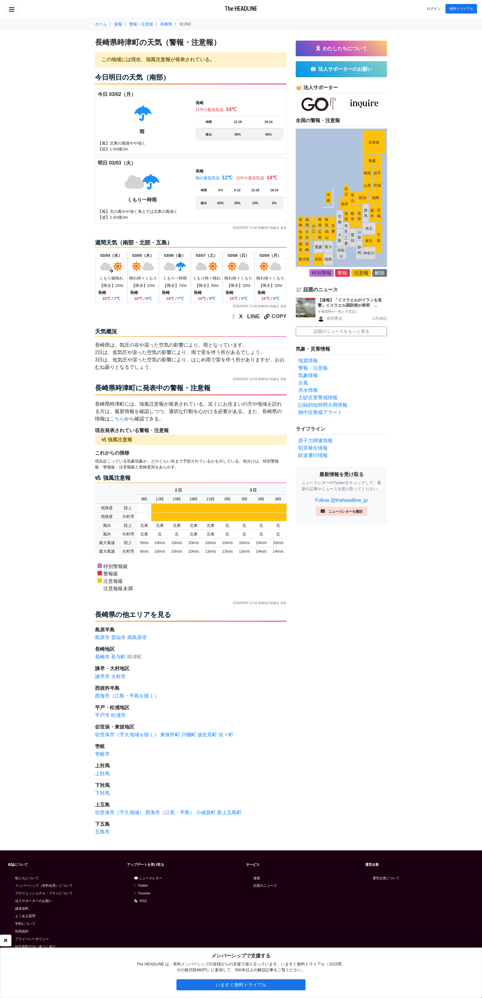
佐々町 (226, 734)
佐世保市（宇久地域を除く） (127, 734)
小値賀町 (206, 812)
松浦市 (118, 715)
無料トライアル (461, 8)
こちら (117, 418)
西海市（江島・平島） (170, 812)
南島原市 (137, 637)
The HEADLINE (241, 8)
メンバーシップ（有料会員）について (44, 885)
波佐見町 (207, 734)
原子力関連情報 (315, 440)
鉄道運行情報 (313, 455)
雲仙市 (118, 637)
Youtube (142, 893)
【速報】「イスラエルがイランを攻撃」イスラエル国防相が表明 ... (350, 303)
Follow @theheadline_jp (341, 500)
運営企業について (386, 878)
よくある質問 (25, 916)
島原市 (102, 637)
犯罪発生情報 (313, 448)
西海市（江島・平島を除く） (127, 695)
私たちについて (27, 878)
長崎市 (102, 656)
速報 (256, 878)
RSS (140, 901)
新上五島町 (229, 812)
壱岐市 (102, 754)
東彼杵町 (170, 734)
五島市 (102, 831)
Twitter (141, 885)
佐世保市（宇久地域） (119, 812)
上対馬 (102, 773)
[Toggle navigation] (11, 9)
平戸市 (102, 715)
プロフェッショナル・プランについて (44, 893)
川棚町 (188, 734)
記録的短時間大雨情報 (322, 405)
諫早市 (102, 676)
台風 (303, 382)
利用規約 (22, 931)
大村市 (118, 676)
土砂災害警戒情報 (318, 397)
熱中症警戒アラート (320, 412)
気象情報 (308, 375)
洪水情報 (308, 390)
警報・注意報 (313, 368)
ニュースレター (148, 878)
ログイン (434, 8)
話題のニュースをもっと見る (341, 331)
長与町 (118, 656)
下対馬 (102, 793)
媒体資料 (22, 908)
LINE (253, 316)
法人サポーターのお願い (33, 901)
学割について (25, 923)
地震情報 (308, 360)
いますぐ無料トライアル (241, 984)
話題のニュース (265, 885)
